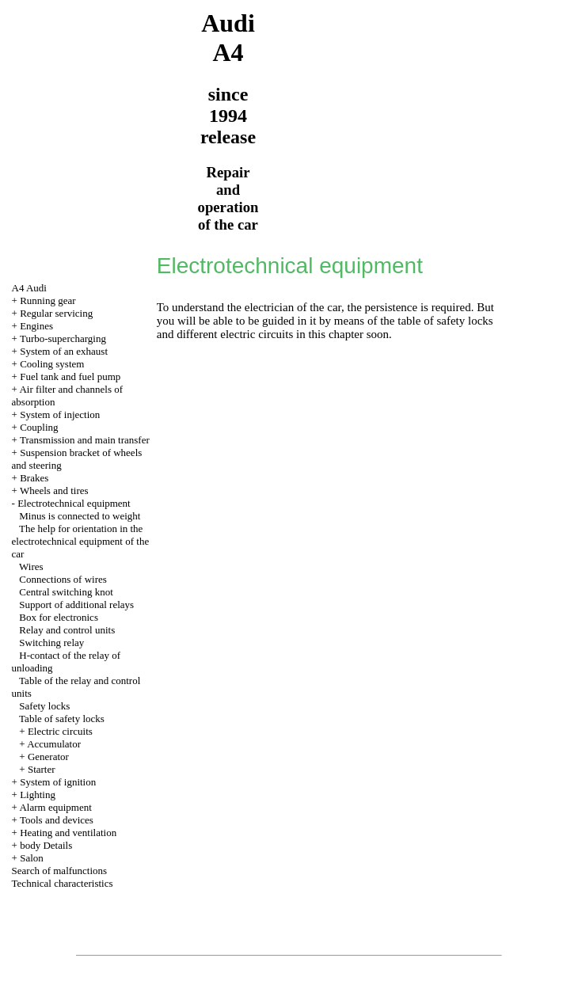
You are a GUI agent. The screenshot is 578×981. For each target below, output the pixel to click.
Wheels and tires (54, 490)
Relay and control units (67, 630)
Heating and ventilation (68, 832)
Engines (36, 326)
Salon (32, 858)
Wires (31, 566)
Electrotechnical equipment (74, 503)
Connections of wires (62, 579)
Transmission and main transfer (85, 440)
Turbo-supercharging (63, 338)
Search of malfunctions (60, 870)
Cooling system (52, 364)
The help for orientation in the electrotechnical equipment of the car (81, 541)
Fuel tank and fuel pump (70, 376)
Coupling (39, 427)
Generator (48, 756)
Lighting (37, 794)
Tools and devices (56, 820)
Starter (41, 769)
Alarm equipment (55, 807)
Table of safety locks (62, 718)
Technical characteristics (62, 883)
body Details (46, 845)
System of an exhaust (64, 351)
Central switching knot (65, 592)
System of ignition (58, 782)
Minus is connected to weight (79, 516)
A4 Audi (29, 288)
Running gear (47, 300)
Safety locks (44, 706)
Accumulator (54, 744)
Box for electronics (58, 617)
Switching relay (51, 642)
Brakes (34, 478)
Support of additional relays (76, 604)
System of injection (60, 414)
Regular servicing (56, 313)
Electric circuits (60, 731)
